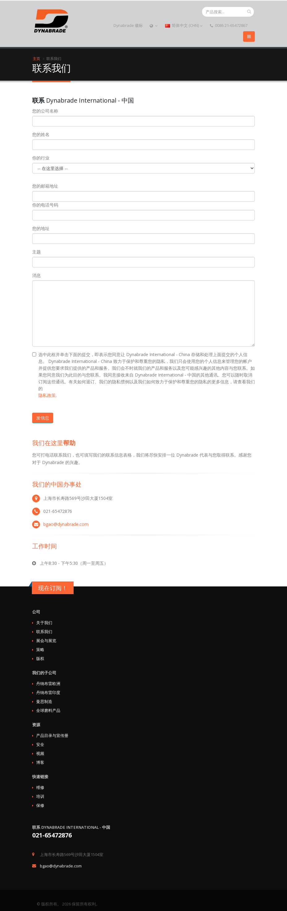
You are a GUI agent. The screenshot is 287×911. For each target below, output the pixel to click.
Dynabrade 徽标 (128, 25)
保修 (40, 805)
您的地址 (40, 228)
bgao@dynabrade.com (65, 524)
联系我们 (44, 631)
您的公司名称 (45, 111)
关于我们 (44, 622)
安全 (40, 744)
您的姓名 (40, 134)
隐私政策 (47, 395)
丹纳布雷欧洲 (48, 683)
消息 (36, 275)
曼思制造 (44, 701)
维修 (40, 787)
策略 (40, 649)
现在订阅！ (52, 588)
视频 (40, 753)
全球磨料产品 (48, 710)
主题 (36, 252)
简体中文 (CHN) (183, 25)
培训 (40, 796)
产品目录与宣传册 (52, 735)
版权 (40, 658)
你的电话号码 (45, 205)
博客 (40, 762)
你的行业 (40, 158)
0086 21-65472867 (228, 25)
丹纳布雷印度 (48, 692)
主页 (36, 58)
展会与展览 (46, 640)
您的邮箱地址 (45, 186)
